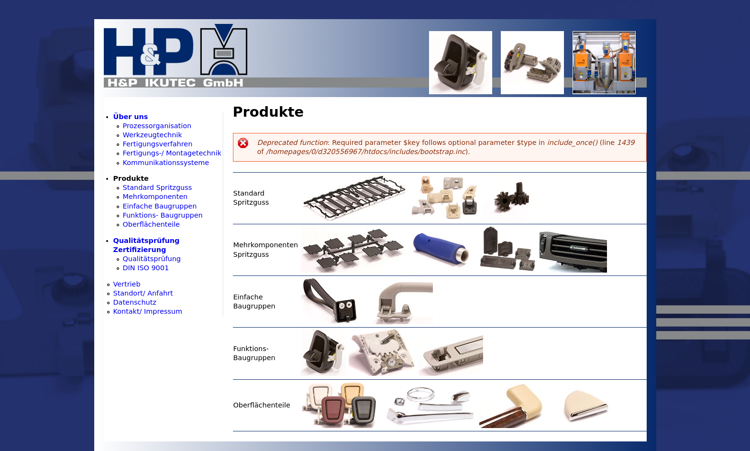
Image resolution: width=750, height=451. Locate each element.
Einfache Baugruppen (160, 206)
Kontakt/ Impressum (148, 311)
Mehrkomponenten (155, 196)
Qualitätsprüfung (152, 259)
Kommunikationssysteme (166, 162)
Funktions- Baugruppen (163, 215)
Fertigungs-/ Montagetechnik (172, 153)
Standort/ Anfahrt (143, 293)
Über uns (130, 117)
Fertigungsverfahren (158, 144)
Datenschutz (134, 302)
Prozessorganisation (157, 126)
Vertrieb (127, 284)
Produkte (131, 178)
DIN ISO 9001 (146, 268)
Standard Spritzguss (157, 187)
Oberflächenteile (151, 224)
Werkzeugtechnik (152, 135)
